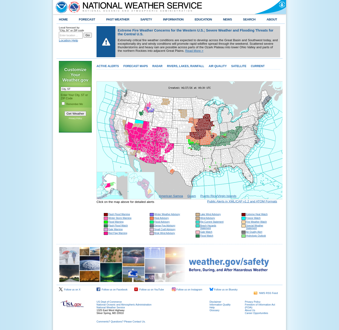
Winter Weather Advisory (167, 214)
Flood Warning (116, 222)
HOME (63, 19)
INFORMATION (173, 19)
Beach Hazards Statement (208, 226)
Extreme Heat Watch (257, 214)
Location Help (68, 40)
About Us (250, 310)
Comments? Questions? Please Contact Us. (121, 321)
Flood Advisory (162, 222)
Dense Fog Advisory (164, 225)
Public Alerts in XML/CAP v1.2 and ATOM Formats (242, 201)
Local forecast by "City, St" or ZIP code (71, 29)
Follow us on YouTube (149, 289)
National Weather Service (111, 307)
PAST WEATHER (117, 19)
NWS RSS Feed (266, 293)
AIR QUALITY (218, 66)
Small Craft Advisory (164, 229)
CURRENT (258, 66)
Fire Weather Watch (256, 222)
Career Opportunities (256, 313)
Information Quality (220, 304)
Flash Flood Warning (119, 214)
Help (212, 307)
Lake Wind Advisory (210, 214)
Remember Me (74, 104)
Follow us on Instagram (187, 289)
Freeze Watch (253, 218)
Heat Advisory (161, 218)
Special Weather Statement (254, 226)
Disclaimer (215, 301)
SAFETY (146, 19)
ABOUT (271, 19)
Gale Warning (115, 229)
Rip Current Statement (212, 222)
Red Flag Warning (117, 233)
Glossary (214, 310)
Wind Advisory (207, 218)
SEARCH (249, 19)
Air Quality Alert (254, 232)
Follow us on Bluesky (224, 289)
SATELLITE (238, 66)
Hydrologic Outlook (256, 235)
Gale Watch (206, 232)
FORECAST (87, 19)
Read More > (194, 50)
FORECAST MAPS (135, 66)
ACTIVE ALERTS (108, 66)
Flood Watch (206, 235)
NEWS (227, 19)
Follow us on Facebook (112, 289)
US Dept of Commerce (109, 301)
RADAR (157, 66)
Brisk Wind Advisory (164, 233)
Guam (191, 196)
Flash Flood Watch (118, 225)
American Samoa (171, 196)
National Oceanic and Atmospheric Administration (124, 304)
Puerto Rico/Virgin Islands (218, 196)
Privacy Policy (75, 118)
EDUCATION (203, 19)
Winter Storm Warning (119, 218)
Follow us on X (70, 289)
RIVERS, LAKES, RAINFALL (185, 66)
